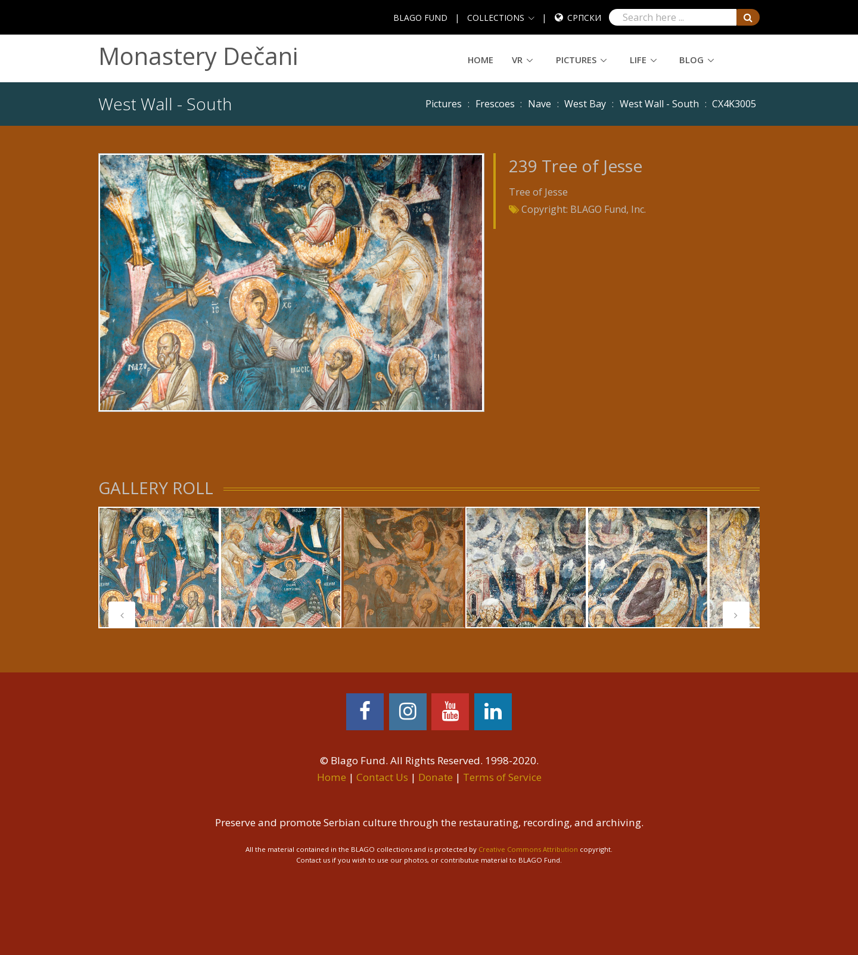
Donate (435, 777)
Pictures (576, 60)
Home (480, 60)
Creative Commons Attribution (528, 849)
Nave (539, 103)
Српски (584, 17)
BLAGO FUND (420, 17)
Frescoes (495, 103)
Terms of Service (502, 777)
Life (638, 60)
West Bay (585, 103)
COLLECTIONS (495, 17)
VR (517, 60)
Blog (691, 60)
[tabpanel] (159, 567)
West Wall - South (659, 103)
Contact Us (382, 777)
